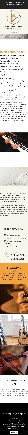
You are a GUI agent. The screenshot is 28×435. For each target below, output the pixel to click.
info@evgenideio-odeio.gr (15, 4)
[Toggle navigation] (14, 32)
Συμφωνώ (14, 432)
